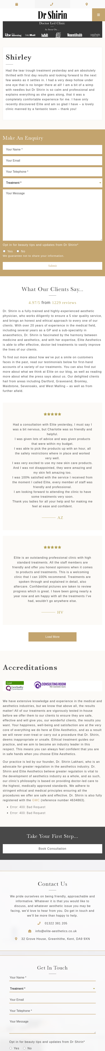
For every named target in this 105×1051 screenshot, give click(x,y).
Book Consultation (52, 848)
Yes (10, 251)
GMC (36, 800)
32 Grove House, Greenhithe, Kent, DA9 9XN (52, 938)
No (23, 251)
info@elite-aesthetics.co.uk (56, 931)
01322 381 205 (56, 923)
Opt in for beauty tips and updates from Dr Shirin (41, 244)
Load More (52, 636)
